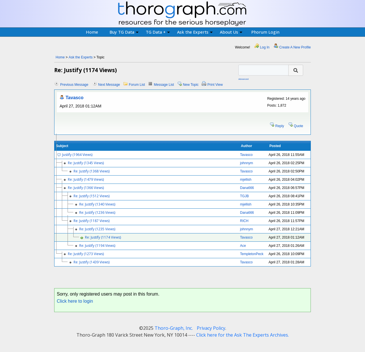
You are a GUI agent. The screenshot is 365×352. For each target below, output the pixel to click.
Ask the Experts (195, 32)
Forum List (137, 85)
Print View (215, 85)
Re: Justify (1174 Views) (103, 237)
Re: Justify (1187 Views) (92, 220)
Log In (264, 47)
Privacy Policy (211, 328)
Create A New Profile (295, 47)
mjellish (246, 180)
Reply (279, 126)
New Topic (190, 85)
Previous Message (74, 85)
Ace (243, 246)
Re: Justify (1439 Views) (92, 262)
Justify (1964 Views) (77, 154)
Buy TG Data (124, 32)
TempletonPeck (251, 254)
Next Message (109, 85)
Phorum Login (265, 32)
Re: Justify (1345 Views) (86, 162)
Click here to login (75, 301)
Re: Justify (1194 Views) (97, 245)
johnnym (246, 163)
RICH (244, 221)
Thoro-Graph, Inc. (174, 328)
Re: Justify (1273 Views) (86, 253)
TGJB (244, 196)
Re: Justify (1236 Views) (97, 212)
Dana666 (247, 188)
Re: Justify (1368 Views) (92, 171)
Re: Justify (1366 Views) (86, 187)
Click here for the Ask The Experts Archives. (242, 335)
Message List (164, 85)
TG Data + (158, 32)
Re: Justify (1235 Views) (97, 229)
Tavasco (75, 97)
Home (92, 32)
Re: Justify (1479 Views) (86, 179)
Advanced (243, 79)
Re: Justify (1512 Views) (92, 196)
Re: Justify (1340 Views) (97, 204)
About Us (231, 32)
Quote (298, 126)
